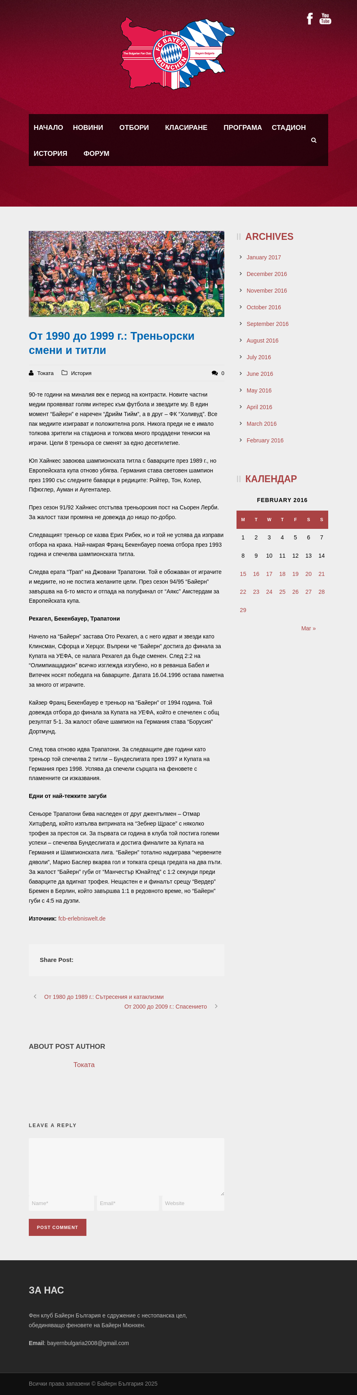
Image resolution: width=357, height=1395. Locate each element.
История (50, 153)
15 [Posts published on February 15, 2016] (243, 574)
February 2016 (265, 440)
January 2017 (264, 257)
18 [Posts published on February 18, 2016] (282, 574)
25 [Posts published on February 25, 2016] (282, 592)
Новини (88, 128)
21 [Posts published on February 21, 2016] (321, 574)
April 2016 (259, 407)
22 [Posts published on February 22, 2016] (243, 592)
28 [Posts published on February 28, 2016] (321, 592)
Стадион (289, 128)
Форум (97, 153)
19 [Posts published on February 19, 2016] (295, 574)
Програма (243, 128)
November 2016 (267, 290)
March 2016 (262, 423)
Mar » (308, 628)
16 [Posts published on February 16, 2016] (256, 574)
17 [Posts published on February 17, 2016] (269, 574)
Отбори (134, 128)
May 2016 (259, 390)
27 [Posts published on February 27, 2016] (308, 592)
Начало (48, 128)
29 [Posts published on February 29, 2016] (243, 610)
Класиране (186, 128)
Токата (45, 373)
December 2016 (267, 274)
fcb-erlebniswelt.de (82, 918)
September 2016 (268, 324)
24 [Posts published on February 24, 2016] (269, 592)
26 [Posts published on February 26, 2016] (295, 592)
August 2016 (263, 340)
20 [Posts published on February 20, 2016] (308, 574)
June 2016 (260, 374)
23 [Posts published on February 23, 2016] (256, 592)
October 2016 (264, 307)
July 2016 (259, 357)
